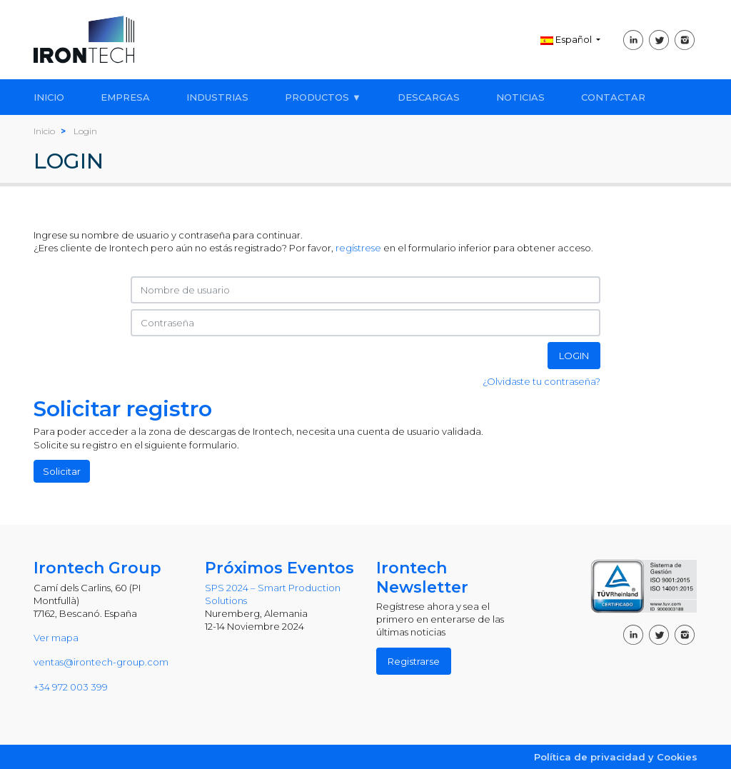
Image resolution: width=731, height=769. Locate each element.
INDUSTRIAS (217, 97)
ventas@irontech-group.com (101, 662)
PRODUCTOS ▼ (323, 97)
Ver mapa (56, 637)
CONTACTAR (613, 97)
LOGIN (574, 355)
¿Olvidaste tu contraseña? (541, 381)
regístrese (358, 247)
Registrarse (414, 661)
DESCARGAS (429, 97)
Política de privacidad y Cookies (615, 757)
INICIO (49, 97)
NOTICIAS (520, 97)
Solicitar (62, 471)
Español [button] (567, 39)
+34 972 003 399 (71, 687)
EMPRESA (125, 97)
